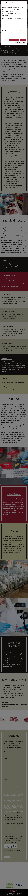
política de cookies (11, 32)
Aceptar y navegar (14, 40)
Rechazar (23, 40)
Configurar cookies (20, 42)
